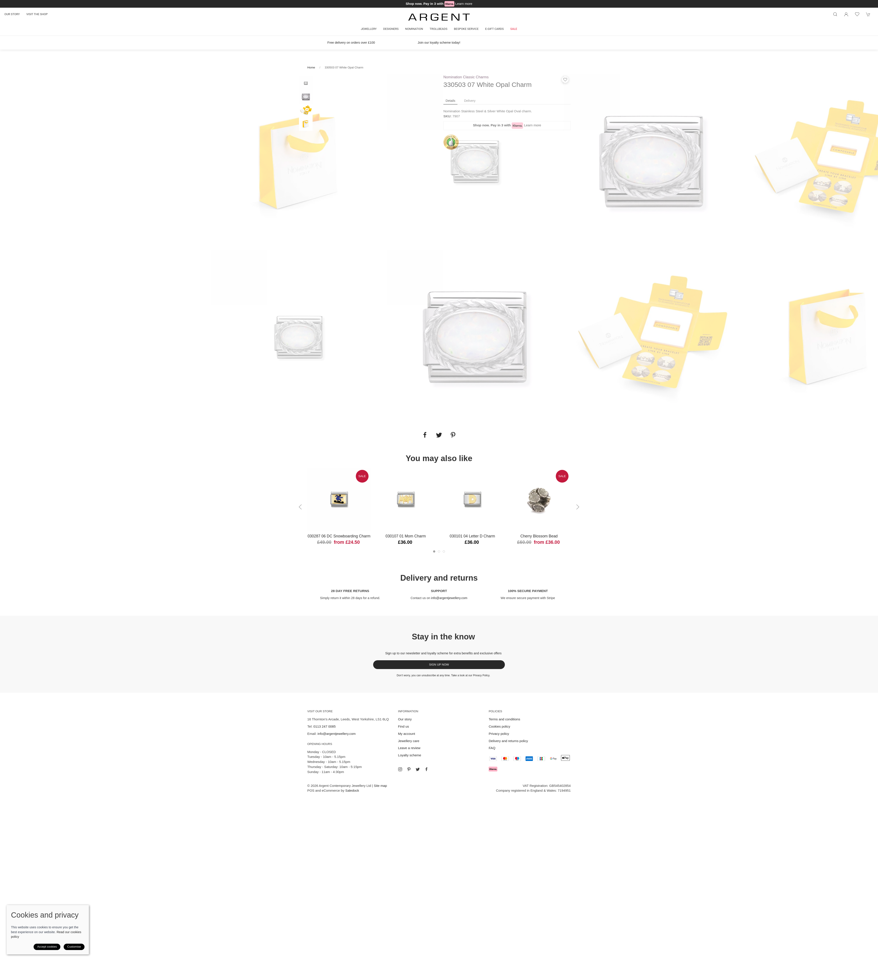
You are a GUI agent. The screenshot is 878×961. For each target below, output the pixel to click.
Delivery (469, 100)
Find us (403, 726)
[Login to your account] (846, 14)
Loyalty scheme (409, 755)
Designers (391, 28)
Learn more (463, 3)
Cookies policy (499, 726)
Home (311, 67)
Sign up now (439, 664)
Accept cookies (47, 946)
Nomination (414, 28)
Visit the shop (37, 14)
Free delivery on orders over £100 (351, 42)
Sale (513, 28)
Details (450, 100)
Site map (380, 785)
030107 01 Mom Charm (405, 536)
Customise (74, 946)
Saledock (352, 790)
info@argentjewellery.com (449, 598)
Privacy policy (499, 734)
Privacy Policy (481, 675)
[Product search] (835, 14)
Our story (12, 14)
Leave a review (409, 748)
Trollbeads (438, 28)
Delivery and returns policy (508, 741)
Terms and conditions (504, 719)
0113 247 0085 (324, 726)
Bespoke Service (466, 28)
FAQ (492, 748)
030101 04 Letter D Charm (472, 536)
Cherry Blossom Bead (539, 536)
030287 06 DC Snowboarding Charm (339, 536)
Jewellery (369, 28)
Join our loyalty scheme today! (439, 42)
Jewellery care (408, 741)
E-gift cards (494, 28)
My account (406, 734)
